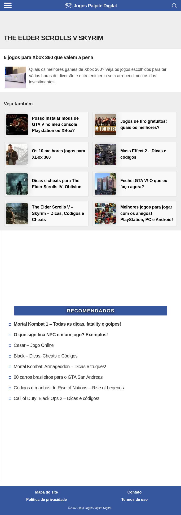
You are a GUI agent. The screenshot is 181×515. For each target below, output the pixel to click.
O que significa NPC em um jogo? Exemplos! (61, 334)
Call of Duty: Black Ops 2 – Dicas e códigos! (56, 398)
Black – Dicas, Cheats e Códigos (46, 355)
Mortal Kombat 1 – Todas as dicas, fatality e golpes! (67, 324)
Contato (135, 492)
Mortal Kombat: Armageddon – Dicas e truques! (60, 366)
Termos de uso (134, 500)
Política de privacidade (46, 500)
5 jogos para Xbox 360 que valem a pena (48, 57)
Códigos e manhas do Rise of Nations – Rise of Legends (69, 387)
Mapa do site (46, 492)
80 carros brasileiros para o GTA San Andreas (58, 377)
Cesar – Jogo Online (34, 345)
